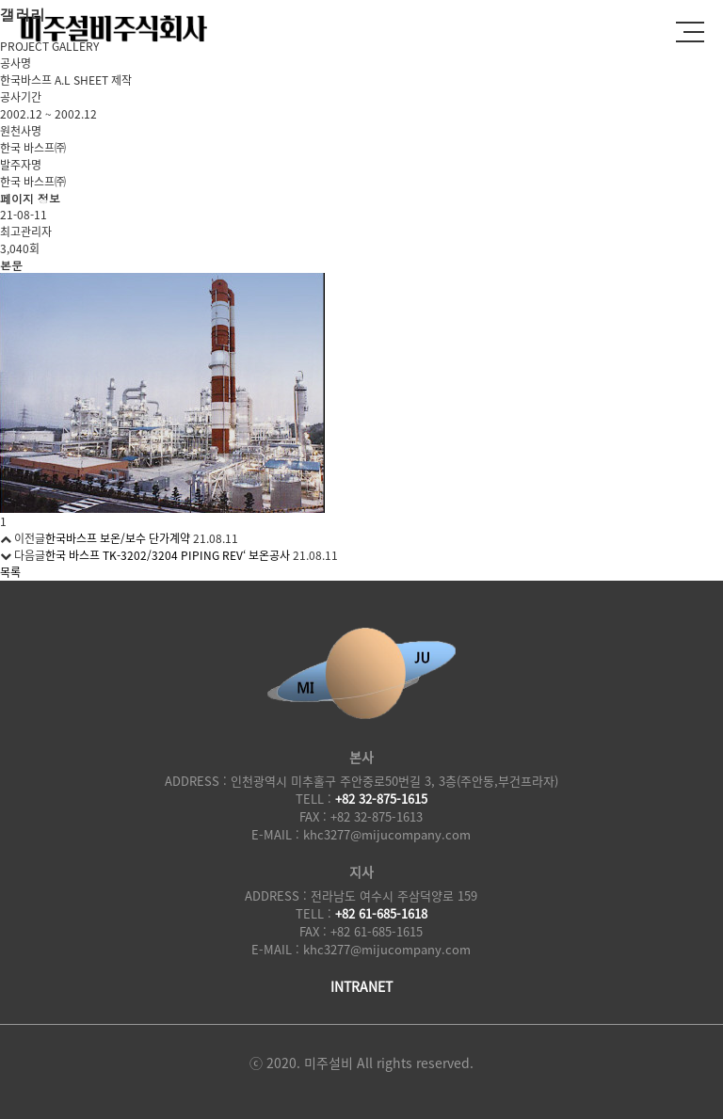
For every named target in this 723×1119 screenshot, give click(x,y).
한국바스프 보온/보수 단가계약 (117, 538)
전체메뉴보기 (690, 28)
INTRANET (361, 986)
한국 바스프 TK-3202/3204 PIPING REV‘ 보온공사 (167, 555)
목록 (10, 572)
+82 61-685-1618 (381, 913)
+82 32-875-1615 (381, 798)
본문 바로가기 (0, 0)
